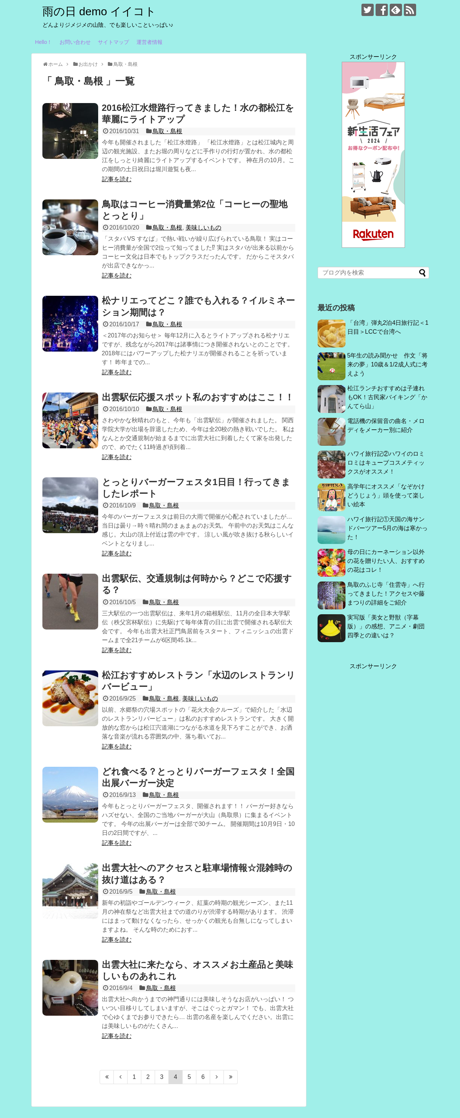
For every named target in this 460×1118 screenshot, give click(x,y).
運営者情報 (149, 42)
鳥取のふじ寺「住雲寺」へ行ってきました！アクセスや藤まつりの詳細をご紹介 (386, 594)
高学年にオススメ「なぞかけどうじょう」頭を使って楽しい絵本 (386, 495)
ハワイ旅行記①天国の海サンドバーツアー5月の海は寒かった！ (387, 528)
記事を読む (117, 179)
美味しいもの (203, 227)
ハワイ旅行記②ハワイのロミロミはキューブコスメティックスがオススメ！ (386, 463)
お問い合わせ (75, 42)
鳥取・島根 (167, 131)
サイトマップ (113, 42)
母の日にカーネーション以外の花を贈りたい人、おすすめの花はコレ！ (386, 561)
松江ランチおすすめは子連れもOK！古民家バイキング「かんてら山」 (387, 397)
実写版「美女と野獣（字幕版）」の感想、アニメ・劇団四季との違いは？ (386, 626)
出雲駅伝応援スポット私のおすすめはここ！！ (198, 397)
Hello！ (43, 42)
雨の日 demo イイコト (99, 11)
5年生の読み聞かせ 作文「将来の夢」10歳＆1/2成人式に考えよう (387, 364)
